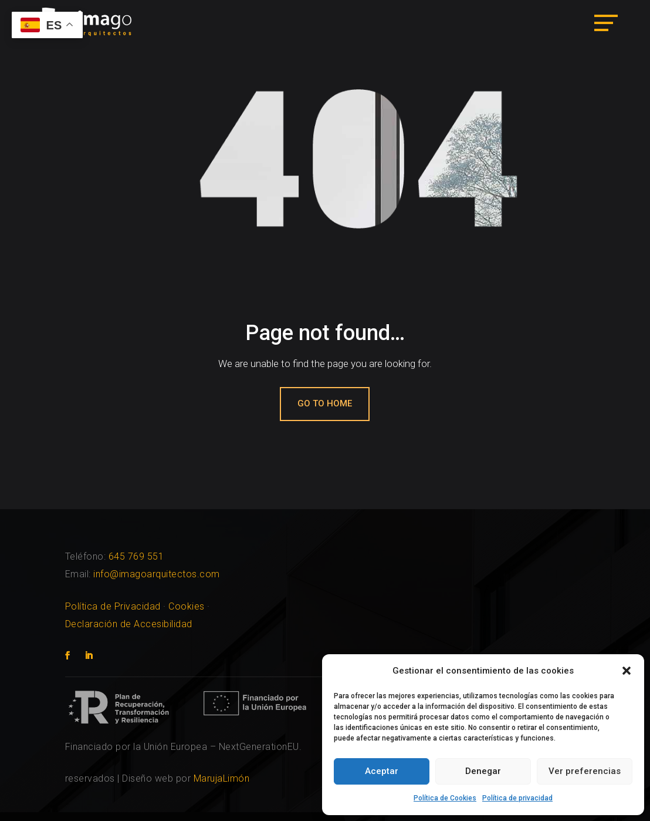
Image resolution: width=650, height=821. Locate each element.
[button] (626, 671)
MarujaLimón (222, 778)
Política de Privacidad (113, 606)
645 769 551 (136, 556)
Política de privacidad (517, 798)
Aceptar (381, 771)
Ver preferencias (585, 771)
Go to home (324, 403)
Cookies (186, 606)
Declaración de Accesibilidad (128, 624)
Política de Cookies (445, 798)
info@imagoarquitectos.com (156, 574)
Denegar (483, 771)
